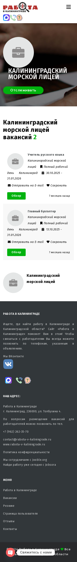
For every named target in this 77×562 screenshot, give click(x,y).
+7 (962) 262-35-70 (16, 431)
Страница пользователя (20, 513)
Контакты (10, 529)
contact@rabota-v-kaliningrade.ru (27, 439)
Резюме (8, 506)
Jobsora (50, 465)
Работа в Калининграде (20, 490)
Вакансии (10, 498)
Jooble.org (39, 460)
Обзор (16, 196)
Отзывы (8, 521)
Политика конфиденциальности (26, 452)
